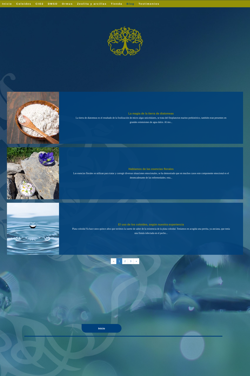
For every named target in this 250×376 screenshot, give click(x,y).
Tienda (116, 3)
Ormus (67, 3)
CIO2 (40, 3)
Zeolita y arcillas (92, 3)
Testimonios (149, 3)
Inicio (7, 3)
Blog (130, 3)
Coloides (23, 3)
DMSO (53, 3)
